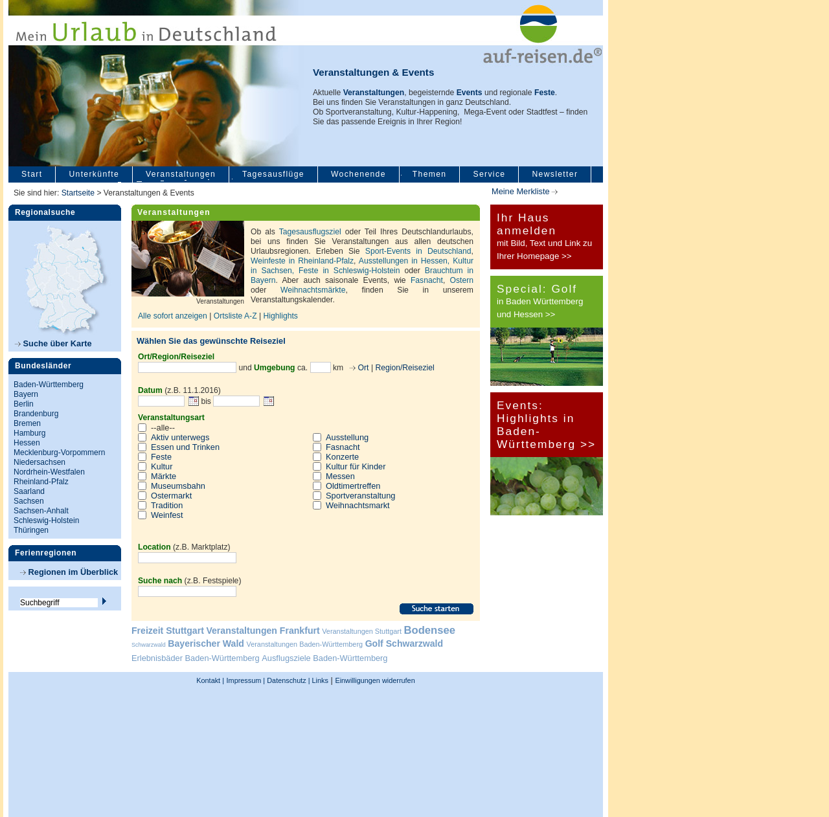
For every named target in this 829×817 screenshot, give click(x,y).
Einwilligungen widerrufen (374, 680)
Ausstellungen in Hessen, (406, 260)
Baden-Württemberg (49, 384)
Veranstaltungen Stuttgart (362, 631)
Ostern (461, 280)
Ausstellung (347, 437)
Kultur (161, 466)
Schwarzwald (148, 645)
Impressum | (246, 680)
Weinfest (167, 515)
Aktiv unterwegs (180, 437)
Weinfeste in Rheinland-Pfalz (302, 260)
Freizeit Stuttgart (167, 630)
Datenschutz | (287, 680)
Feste (161, 457)
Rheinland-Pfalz (41, 481)
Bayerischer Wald (206, 643)
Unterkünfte (94, 174)
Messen (340, 476)
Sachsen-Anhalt (41, 510)
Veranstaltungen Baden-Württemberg (305, 644)
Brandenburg (36, 413)
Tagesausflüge (273, 174)
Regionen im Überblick (69, 572)
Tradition (167, 505)
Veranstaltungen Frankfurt (262, 630)
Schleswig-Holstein (46, 520)
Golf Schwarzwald (404, 643)
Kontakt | (210, 680)
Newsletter (555, 174)
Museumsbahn (178, 486)
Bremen (27, 423)
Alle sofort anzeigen (172, 315)
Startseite (78, 192)
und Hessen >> (526, 314)
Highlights (281, 315)
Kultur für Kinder (355, 466)
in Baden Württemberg (540, 301)
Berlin (24, 403)
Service (489, 174)
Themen (430, 174)
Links (319, 680)
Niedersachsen (39, 462)
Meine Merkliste (525, 191)
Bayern (26, 394)
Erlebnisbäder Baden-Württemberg (195, 658)
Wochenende (358, 174)
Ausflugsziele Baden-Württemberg (324, 658)
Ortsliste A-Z (236, 315)
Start (31, 174)
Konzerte (342, 457)
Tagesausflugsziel (310, 231)
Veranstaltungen (181, 174)
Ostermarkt (171, 495)
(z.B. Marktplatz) (184, 547)
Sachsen (29, 501)
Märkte (163, 476)
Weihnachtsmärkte (312, 290)
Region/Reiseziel (404, 367)
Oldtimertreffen (353, 486)
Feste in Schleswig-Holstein (349, 270)
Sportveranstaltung (360, 495)
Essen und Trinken (185, 447)
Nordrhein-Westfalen (49, 471)
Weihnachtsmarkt (358, 505)
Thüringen (31, 530)
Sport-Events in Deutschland (418, 251)
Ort (362, 367)
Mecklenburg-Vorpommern (59, 452)
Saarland (29, 491)
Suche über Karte (53, 343)
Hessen (27, 442)
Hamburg (29, 433)
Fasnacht (427, 280)
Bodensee (429, 630)
